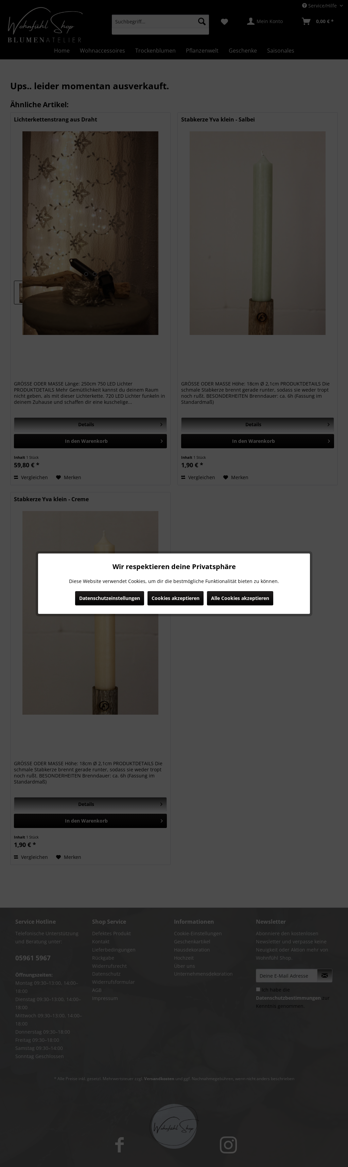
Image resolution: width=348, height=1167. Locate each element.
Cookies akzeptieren (175, 598)
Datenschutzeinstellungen (109, 598)
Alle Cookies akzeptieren (240, 598)
